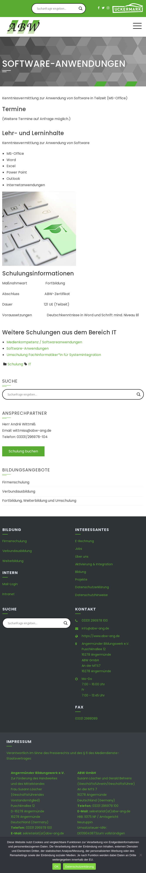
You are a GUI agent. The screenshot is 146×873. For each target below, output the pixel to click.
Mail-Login (10, 584)
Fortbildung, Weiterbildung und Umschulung (39, 500)
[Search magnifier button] (81, 8)
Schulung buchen (23, 451)
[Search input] (56, 8)
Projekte (81, 579)
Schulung (15, 364)
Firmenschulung (15, 482)
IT (29, 364)
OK (57, 866)
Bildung (80, 572)
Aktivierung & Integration (94, 564)
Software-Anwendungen (28, 348)
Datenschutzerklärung (92, 587)
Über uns (81, 556)
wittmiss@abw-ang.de (32, 430)
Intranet (8, 594)
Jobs (78, 548)
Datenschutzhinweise (91, 595)
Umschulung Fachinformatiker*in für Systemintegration (54, 354)
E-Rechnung (84, 541)
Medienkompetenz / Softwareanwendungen (44, 342)
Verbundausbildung (18, 491)
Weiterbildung (12, 561)
